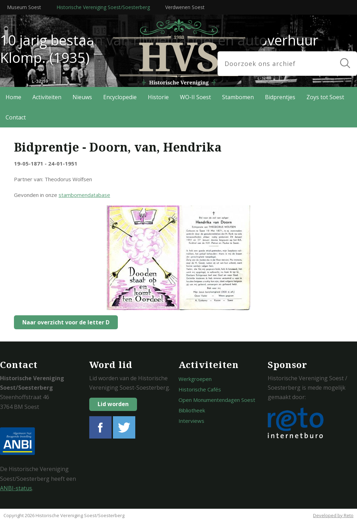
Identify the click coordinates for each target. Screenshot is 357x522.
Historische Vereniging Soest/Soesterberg (103, 7)
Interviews (191, 420)
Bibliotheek (191, 410)
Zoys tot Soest (325, 97)
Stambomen (238, 97)
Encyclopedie (120, 97)
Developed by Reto (333, 515)
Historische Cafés (199, 389)
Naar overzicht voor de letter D (64, 322)
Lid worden (113, 404)
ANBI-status (16, 488)
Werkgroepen (195, 378)
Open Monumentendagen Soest (216, 399)
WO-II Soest (195, 97)
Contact (16, 117)
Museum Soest (24, 7)
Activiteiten (46, 97)
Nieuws (82, 97)
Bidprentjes (280, 97)
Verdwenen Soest (185, 7)
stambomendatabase (84, 194)
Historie (158, 97)
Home (13, 97)
